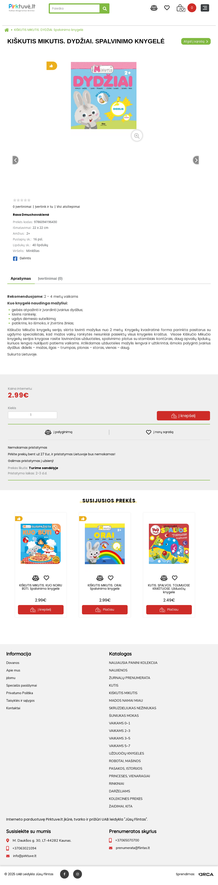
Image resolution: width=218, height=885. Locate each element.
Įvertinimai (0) (50, 278)
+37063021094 (24, 851)
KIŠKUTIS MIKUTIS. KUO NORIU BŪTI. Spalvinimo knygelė (40, 590)
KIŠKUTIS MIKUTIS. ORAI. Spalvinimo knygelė (105, 588)
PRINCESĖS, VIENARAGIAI (129, 779)
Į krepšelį (183, 415)
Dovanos (12, 666)
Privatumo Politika (19, 696)
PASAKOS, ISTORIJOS (125, 771)
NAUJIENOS (118, 673)
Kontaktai (13, 711)
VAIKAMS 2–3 (119, 734)
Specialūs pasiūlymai (21, 688)
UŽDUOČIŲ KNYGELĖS (126, 756)
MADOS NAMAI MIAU (126, 703)
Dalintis (22, 258)
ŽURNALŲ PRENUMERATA (129, 681)
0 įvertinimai (22, 206)
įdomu (10, 681)
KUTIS (113, 688)
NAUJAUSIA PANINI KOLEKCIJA (133, 666)
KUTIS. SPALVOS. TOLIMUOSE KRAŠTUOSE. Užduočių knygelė (169, 590)
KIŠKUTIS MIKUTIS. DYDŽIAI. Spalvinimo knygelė (48, 30)
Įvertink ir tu (44, 206)
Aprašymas (21, 278)
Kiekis (12, 408)
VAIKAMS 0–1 (119, 726)
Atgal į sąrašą (196, 41)
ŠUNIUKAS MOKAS (124, 719)
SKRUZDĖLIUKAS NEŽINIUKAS (132, 711)
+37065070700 (127, 843)
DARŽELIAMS (119, 794)
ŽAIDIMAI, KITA (120, 809)
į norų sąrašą (159, 432)
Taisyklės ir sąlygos (20, 703)
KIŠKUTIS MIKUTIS (123, 696)
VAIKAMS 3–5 (119, 741)
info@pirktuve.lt (24, 859)
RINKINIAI (116, 787)
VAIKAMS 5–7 (119, 749)
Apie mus (13, 673)
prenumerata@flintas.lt (133, 851)
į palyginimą (58, 432)
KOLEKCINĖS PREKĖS (125, 802)
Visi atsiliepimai (68, 206)
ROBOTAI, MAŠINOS (125, 764)
